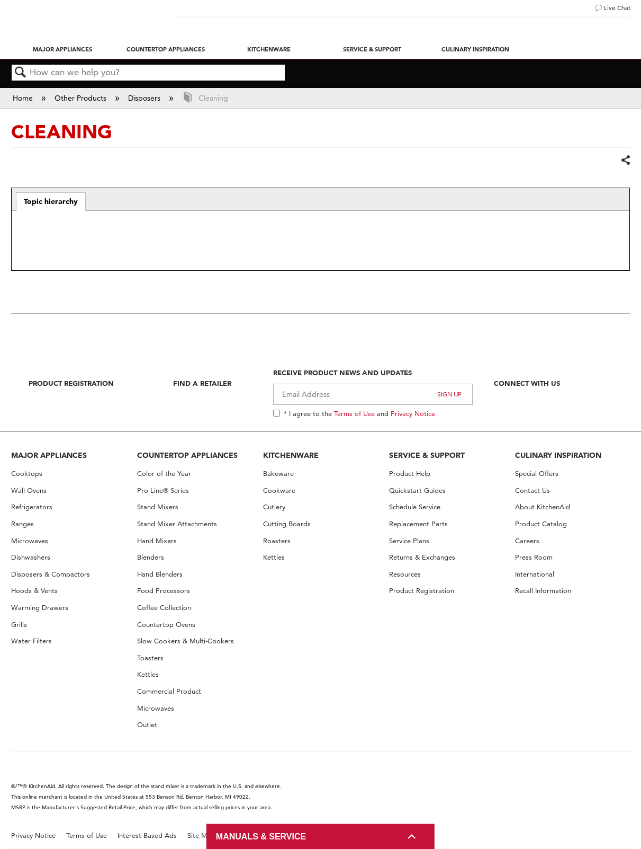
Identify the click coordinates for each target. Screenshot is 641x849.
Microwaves (29, 541)
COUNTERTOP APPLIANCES (187, 455)
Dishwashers (30, 557)
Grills (19, 625)
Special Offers (536, 473)
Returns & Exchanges (422, 557)
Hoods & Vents (34, 591)
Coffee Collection (164, 608)
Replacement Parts (418, 524)
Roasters (277, 541)
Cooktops (26, 473)
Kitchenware (269, 49)
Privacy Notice (413, 413)
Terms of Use (354, 413)
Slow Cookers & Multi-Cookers (185, 641)
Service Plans (409, 541)
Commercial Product (169, 691)
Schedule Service (414, 507)
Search (20, 73)
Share (625, 160)
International (534, 574)
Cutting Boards (287, 524)
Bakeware (278, 473)
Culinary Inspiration (475, 49)
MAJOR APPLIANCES (49, 455)
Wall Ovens (29, 490)
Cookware (279, 490)
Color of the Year (164, 473)
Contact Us (532, 490)
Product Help (409, 473)
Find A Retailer (202, 383)
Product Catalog (541, 524)
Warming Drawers (39, 608)
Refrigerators (31, 507)
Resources (405, 574)
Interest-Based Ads (147, 835)
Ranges (22, 524)
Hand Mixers (157, 541)
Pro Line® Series (163, 490)
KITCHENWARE (291, 455)
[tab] (51, 201)
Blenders (150, 557)
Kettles (148, 674)
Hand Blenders (160, 574)
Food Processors (163, 591)
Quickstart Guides (417, 490)
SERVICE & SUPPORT (427, 455)
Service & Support (372, 49)
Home (24, 98)
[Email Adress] (373, 394)
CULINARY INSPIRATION (558, 455)
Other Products (82, 98)
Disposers (145, 98)
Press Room (534, 557)
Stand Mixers (157, 507)
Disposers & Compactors (50, 574)
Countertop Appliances (166, 49)
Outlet (147, 725)
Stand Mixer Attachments (177, 524)
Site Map (201, 835)
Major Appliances (62, 49)
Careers (527, 541)
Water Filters (31, 641)
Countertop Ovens (166, 625)
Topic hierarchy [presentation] (51, 201)
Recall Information (543, 591)
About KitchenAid (542, 507)
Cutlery (274, 507)
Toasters (150, 658)
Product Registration (71, 383)
